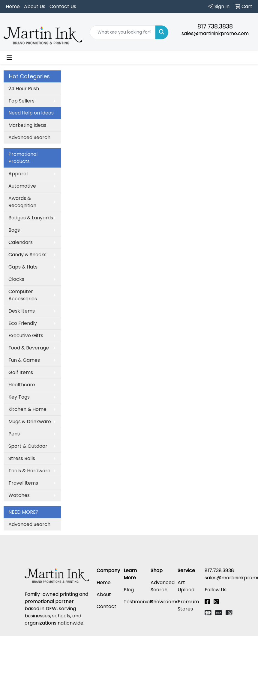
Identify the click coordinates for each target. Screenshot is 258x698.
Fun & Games (24, 360)
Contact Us (63, 6)
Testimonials (138, 601)
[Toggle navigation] (9, 58)
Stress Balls (21, 458)
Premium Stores (188, 605)
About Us (34, 6)
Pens (14, 433)
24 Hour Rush (23, 88)
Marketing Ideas (27, 125)
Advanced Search (29, 137)
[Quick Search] (123, 32)
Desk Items (21, 310)
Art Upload (186, 586)
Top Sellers (21, 100)
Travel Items (23, 483)
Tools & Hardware (29, 470)
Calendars (20, 242)
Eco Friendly (22, 323)
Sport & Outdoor (27, 446)
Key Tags (19, 397)
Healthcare (21, 384)
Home (13, 6)
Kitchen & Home (27, 409)
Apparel (18, 173)
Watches (19, 495)
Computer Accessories (22, 295)
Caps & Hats (23, 266)
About (104, 594)
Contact (106, 606)
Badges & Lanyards (30, 217)
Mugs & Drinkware (29, 421)
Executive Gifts (25, 335)
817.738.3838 (215, 26)
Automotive (22, 186)
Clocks (16, 279)
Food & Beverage (28, 347)
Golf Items (20, 372)
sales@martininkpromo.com (215, 33)
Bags (14, 230)
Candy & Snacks (27, 254)
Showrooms (164, 601)
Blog (129, 589)
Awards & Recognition (22, 202)
